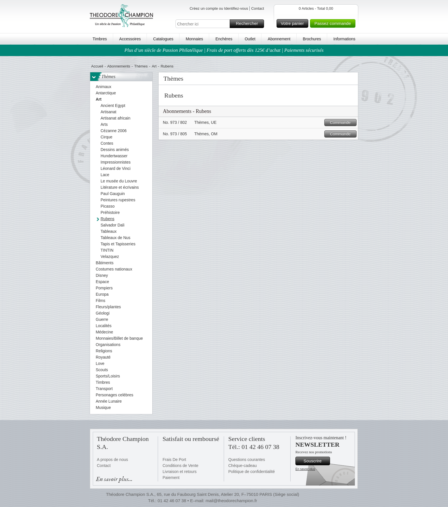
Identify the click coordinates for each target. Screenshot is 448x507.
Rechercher (249, 23)
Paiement (171, 477)
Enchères (223, 39)
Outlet (250, 39)
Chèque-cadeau (242, 465)
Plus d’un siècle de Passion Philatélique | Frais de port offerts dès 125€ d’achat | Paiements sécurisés (224, 50)
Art (154, 66)
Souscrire (315, 461)
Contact (257, 8)
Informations (344, 39)
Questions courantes (246, 459)
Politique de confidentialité (251, 471)
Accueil (97, 66)
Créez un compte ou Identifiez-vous (219, 8)
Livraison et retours (180, 471)
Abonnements (118, 66)
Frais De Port (174, 459)
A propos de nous (112, 459)
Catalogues (163, 39)
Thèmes (141, 66)
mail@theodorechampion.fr (231, 500)
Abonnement (279, 39)
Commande (342, 122)
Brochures (312, 39)
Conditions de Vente (180, 465)
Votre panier (294, 23)
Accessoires (130, 39)
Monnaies (194, 39)
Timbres (100, 39)
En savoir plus (305, 469)
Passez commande (334, 23)
